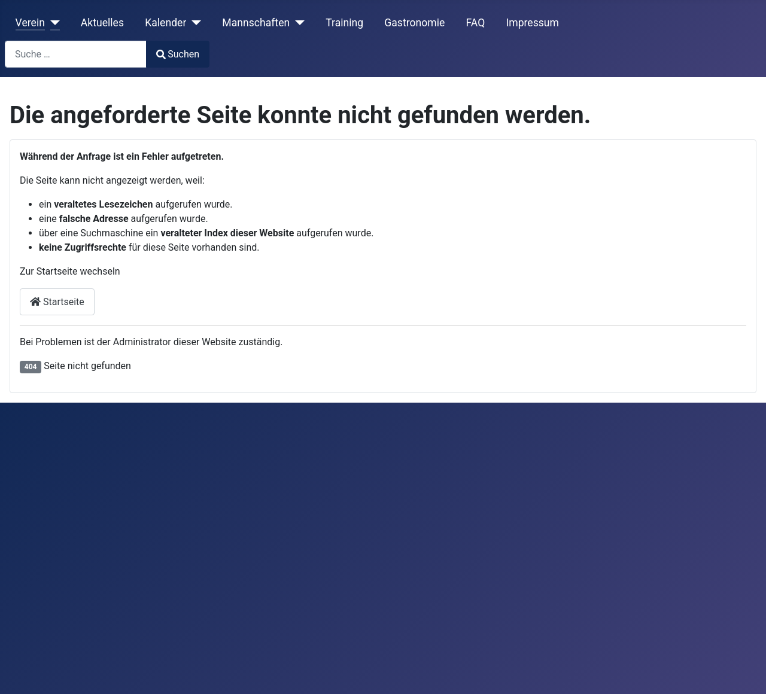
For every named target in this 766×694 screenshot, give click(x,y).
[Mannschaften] (297, 23)
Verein (30, 23)
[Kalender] (193, 23)
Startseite (57, 302)
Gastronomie (414, 23)
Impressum (532, 23)
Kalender (165, 23)
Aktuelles (102, 23)
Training (344, 23)
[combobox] (76, 54)
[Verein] (52, 23)
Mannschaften (256, 23)
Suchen (177, 54)
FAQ (475, 23)
